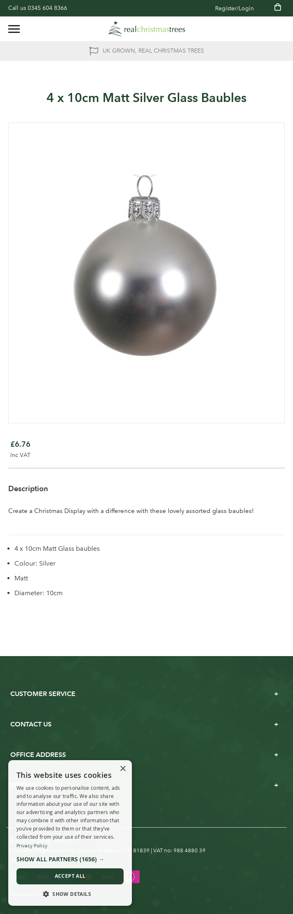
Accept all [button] (70, 875)
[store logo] (146, 29)
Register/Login (234, 8)
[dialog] (70, 833)
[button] (70, 859)
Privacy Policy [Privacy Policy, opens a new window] (31, 846)
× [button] (123, 769)
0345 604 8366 (47, 8)
